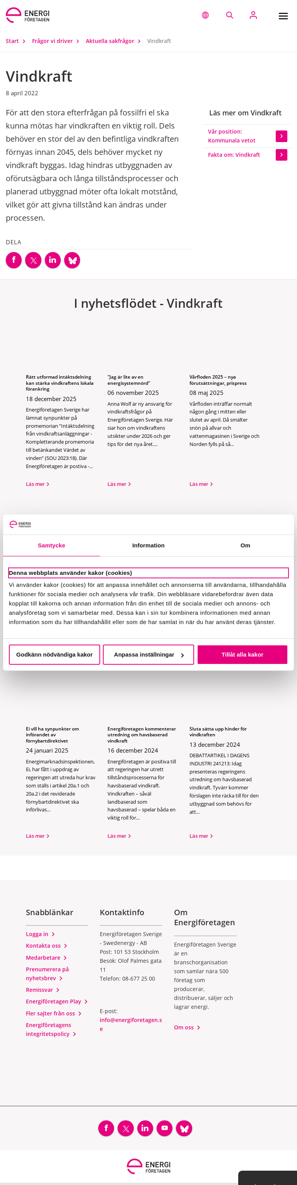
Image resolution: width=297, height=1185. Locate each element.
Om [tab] (245, 545)
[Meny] (283, 15)
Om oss (187, 1028)
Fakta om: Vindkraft (247, 155)
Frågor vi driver (57, 41)
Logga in (40, 935)
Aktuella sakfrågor (115, 41)
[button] (205, 15)
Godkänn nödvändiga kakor (54, 654)
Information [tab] (148, 545)
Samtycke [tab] (51, 545)
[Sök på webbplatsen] (229, 15)
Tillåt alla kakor (242, 654)
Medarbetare (46, 958)
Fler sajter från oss (54, 1014)
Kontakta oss (47, 946)
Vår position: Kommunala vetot (247, 136)
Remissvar (43, 991)
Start (17, 41)
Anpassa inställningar (149, 654)
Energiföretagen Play (57, 1002)
